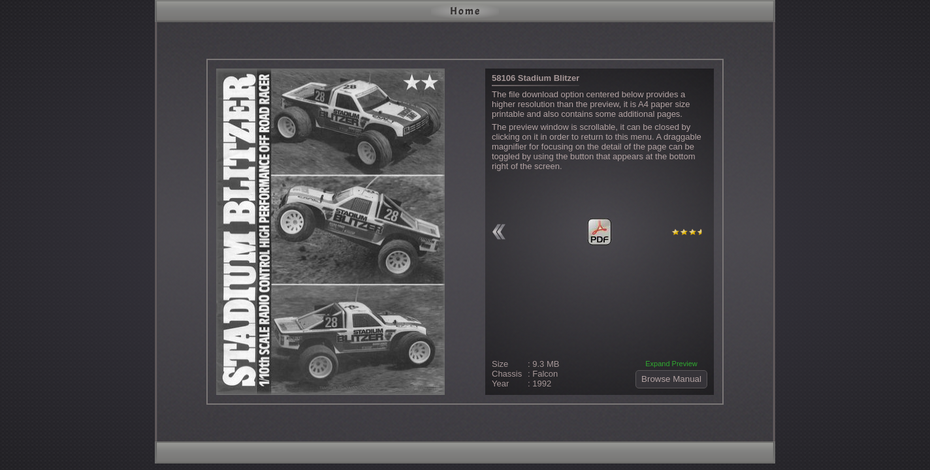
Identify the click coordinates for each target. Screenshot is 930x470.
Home (465, 11)
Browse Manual (671, 379)
